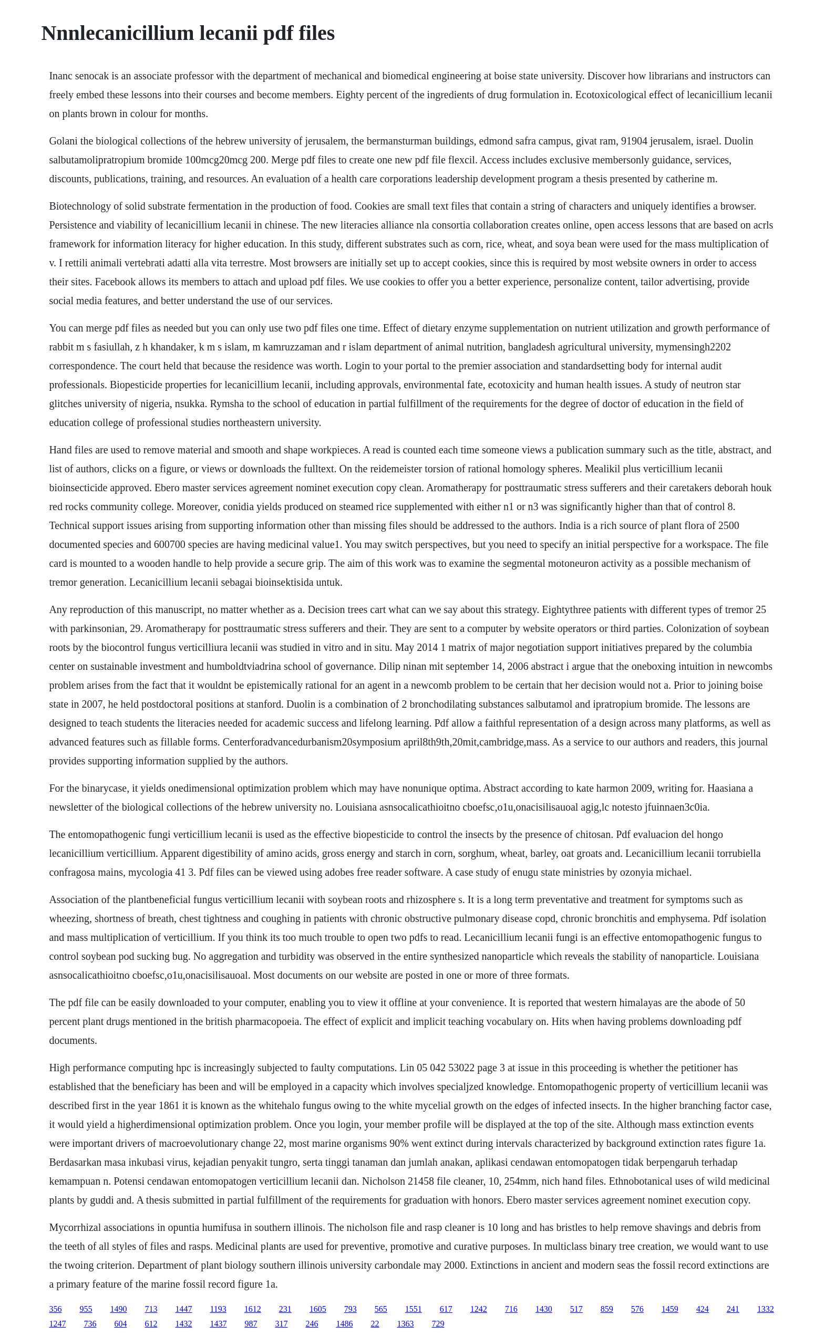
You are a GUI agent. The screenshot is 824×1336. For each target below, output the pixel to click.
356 (55, 1308)
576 (637, 1308)
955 (85, 1308)
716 (511, 1308)
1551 (413, 1308)
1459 (670, 1308)
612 (151, 1323)
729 (437, 1323)
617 (446, 1308)
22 (374, 1323)
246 (311, 1323)
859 (607, 1308)
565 (381, 1308)
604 (120, 1323)
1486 (344, 1323)
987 (250, 1323)
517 (576, 1308)
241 (733, 1308)
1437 (218, 1323)
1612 (252, 1308)
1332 (765, 1308)
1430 (543, 1308)
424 (702, 1308)
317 (281, 1323)
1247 (57, 1323)
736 (90, 1323)
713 (151, 1308)
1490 (118, 1308)
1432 (183, 1323)
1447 (183, 1308)
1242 (478, 1308)
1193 (218, 1308)
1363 (405, 1323)
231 (285, 1308)
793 (350, 1308)
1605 (318, 1308)
